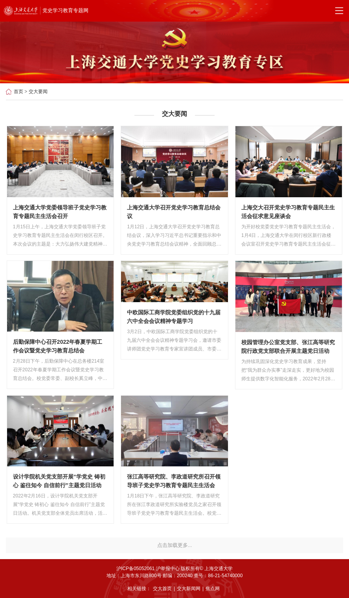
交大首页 (162, 588)
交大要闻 (38, 91)
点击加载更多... (174, 545)
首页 (18, 91)
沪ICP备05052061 (135, 568)
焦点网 (213, 588)
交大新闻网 (188, 588)
